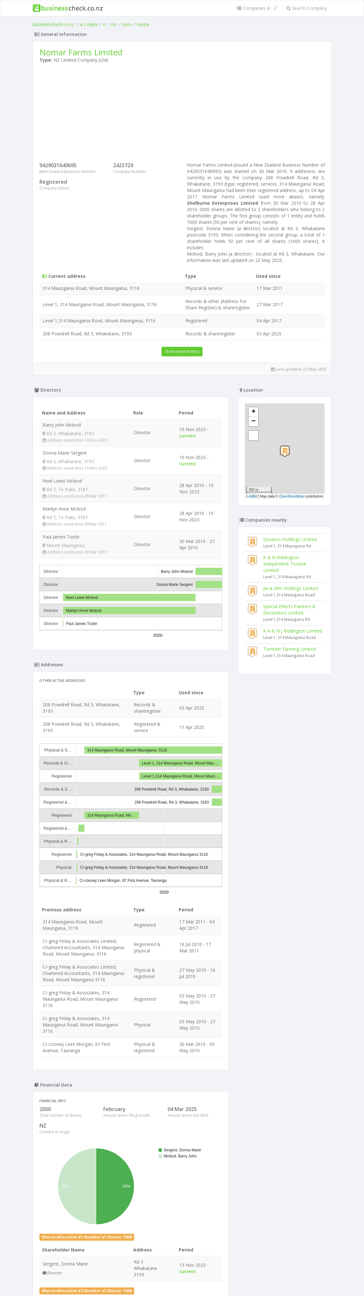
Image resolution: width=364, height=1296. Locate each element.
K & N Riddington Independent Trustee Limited (284, 563)
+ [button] (253, 412)
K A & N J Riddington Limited (292, 631)
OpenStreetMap (291, 496)
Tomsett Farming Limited (289, 649)
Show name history (182, 351)
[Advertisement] (182, 114)
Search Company (306, 8)
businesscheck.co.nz (53, 24)
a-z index (88, 24)
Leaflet (252, 496)
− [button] (253, 421)
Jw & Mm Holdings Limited (290, 588)
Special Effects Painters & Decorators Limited (289, 609)
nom (127, 24)
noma (143, 24)
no (114, 24)
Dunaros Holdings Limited (290, 539)
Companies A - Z (257, 8)
